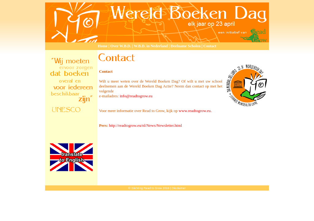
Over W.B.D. (120, 46)
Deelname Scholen (185, 46)
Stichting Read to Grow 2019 (150, 188)
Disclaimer (179, 188)
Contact (209, 46)
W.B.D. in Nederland (151, 46)
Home (103, 46)
